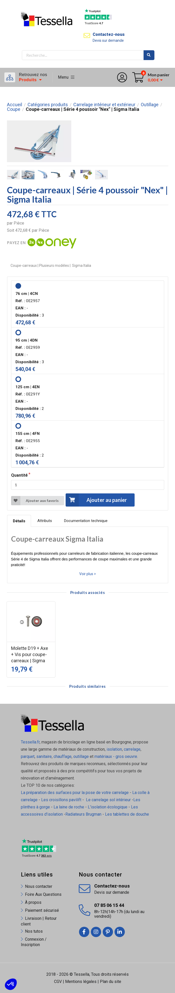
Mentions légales (81, 981)
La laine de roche (69, 807)
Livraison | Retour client (39, 921)
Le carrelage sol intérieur (108, 799)
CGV (58, 981)
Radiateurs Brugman (83, 814)
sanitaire (44, 756)
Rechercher (149, 55)
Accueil (14, 104)
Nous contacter (38, 886)
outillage (81, 756)
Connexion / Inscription (34, 942)
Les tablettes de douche (127, 814)
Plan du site (110, 981)
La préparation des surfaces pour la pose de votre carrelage (75, 792)
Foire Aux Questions (43, 894)
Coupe (13, 109)
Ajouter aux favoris (35, 500)
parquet (27, 756)
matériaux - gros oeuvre (115, 756)
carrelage (132, 749)
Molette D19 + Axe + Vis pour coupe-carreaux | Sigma (29, 654)
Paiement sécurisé (42, 910)
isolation (114, 749)
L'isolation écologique (107, 807)
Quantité (19, 475)
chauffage (63, 756)
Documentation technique (86, 520)
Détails (19, 521)
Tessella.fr (30, 742)
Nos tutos (34, 931)
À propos (33, 902)
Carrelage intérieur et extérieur (104, 104)
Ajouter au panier (96, 500)
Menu (66, 77)
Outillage (150, 104)
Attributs (44, 520)
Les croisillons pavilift (61, 799)
